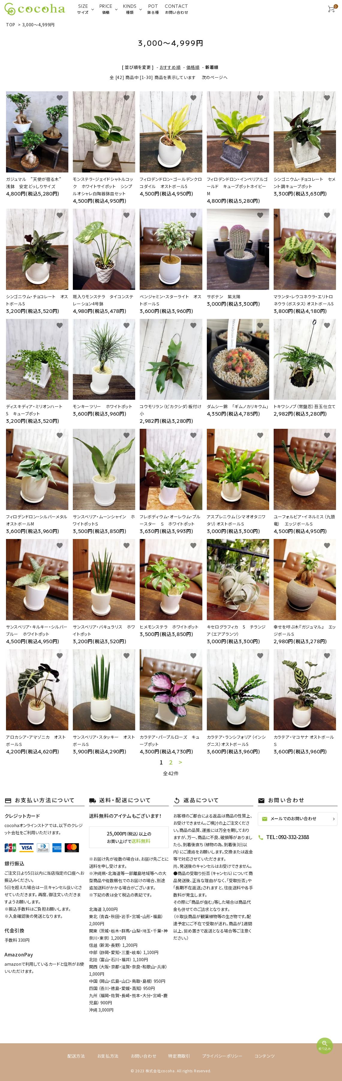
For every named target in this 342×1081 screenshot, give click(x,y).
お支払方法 (108, 1056)
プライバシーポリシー (222, 1056)
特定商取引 (179, 1056)
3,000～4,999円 (38, 25)
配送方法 (76, 1056)
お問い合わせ (143, 1056)
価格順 (193, 67)
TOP (10, 25)
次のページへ (215, 77)
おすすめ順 (170, 67)
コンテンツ (265, 1056)
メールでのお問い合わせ (289, 818)
